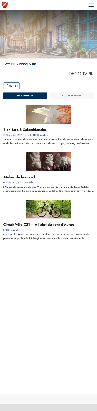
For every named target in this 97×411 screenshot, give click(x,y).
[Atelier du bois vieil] (48, 177)
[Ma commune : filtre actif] (25, 95)
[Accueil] (5, 5)
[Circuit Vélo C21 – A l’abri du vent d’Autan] (48, 224)
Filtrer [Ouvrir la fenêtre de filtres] (11, 86)
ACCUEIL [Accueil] (9, 64)
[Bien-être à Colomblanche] (48, 130)
